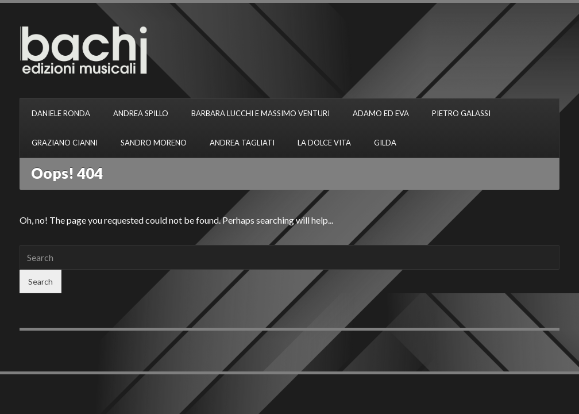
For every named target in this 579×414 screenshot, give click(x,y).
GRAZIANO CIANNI (65, 142)
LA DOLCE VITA (324, 142)
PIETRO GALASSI (461, 113)
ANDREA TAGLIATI (242, 142)
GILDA (385, 142)
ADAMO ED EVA (381, 113)
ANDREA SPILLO (140, 113)
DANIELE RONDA (61, 113)
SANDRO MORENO (154, 142)
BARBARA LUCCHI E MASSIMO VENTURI (260, 113)
